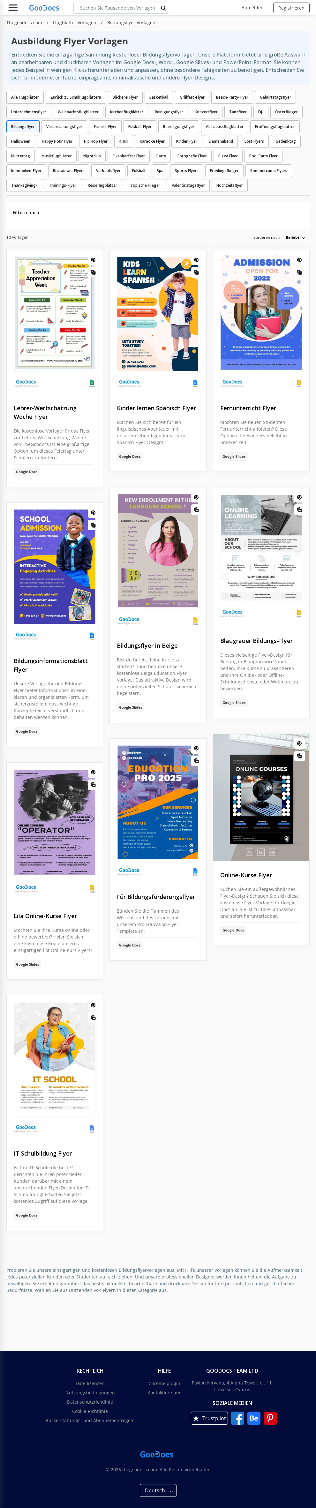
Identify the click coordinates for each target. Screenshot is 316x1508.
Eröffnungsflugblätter (275, 126)
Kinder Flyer (186, 141)
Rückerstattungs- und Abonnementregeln (90, 1420)
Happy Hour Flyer (57, 141)
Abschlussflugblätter (225, 126)
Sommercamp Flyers (268, 170)
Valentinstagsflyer (188, 185)
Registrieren (291, 8)
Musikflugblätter (56, 156)
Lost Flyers (254, 141)
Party (161, 156)
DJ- (261, 112)
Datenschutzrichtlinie (90, 1402)
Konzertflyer (206, 112)
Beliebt (292, 237)
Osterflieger (286, 112)
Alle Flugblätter (25, 97)
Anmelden (253, 7)
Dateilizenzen (90, 1383)
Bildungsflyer (23, 126)
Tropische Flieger (144, 185)
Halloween (20, 141)
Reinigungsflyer (169, 112)
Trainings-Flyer (62, 185)
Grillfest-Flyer (192, 97)
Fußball (138, 170)
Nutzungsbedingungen (90, 1393)
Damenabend (221, 141)
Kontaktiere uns (164, 1393)
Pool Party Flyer (263, 156)
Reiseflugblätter (102, 185)
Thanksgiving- (24, 185)
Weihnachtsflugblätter (78, 112)
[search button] (164, 7)
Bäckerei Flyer (125, 97)
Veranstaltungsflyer (64, 126)
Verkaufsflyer (108, 170)
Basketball (158, 97)
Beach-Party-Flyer (232, 97)
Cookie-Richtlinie (90, 1411)
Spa (160, 170)
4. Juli (123, 141)
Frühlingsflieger (224, 170)
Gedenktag (285, 141)
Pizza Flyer (228, 156)
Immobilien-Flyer (26, 170)
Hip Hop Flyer (96, 141)
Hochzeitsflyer (229, 185)
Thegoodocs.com (24, 22)
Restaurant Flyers (69, 170)
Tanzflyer (238, 112)
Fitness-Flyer (105, 126)
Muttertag (20, 156)
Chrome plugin (164, 1383)
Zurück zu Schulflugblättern (75, 97)
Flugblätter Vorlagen (75, 22)
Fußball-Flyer (140, 126)
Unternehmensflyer (28, 112)
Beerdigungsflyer (178, 126)
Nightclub (92, 156)
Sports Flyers (187, 170)
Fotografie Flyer (192, 156)
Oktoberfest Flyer (128, 156)
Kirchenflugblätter (126, 112)
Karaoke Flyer (152, 141)
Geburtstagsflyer (275, 97)
